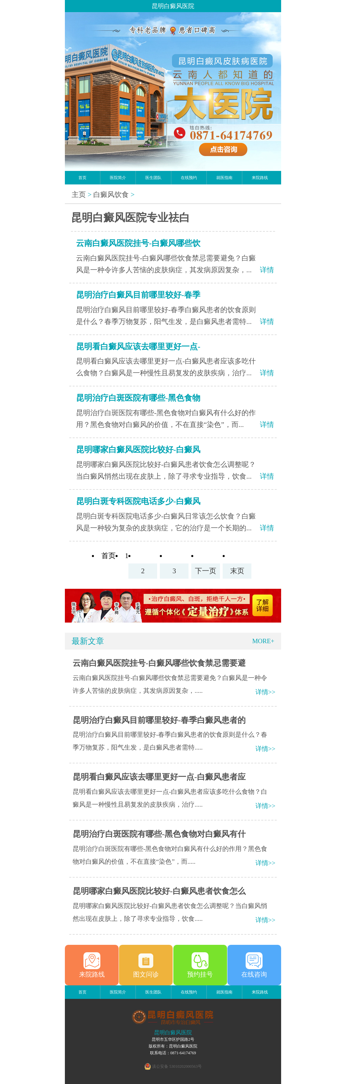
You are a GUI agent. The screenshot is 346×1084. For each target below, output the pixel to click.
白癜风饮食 (111, 195)
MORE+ (263, 641)
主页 (79, 195)
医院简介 (118, 177)
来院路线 (260, 177)
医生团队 (153, 177)
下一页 (205, 571)
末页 (237, 571)
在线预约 (189, 177)
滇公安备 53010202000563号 (177, 1066)
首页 (82, 177)
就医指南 (224, 177)
